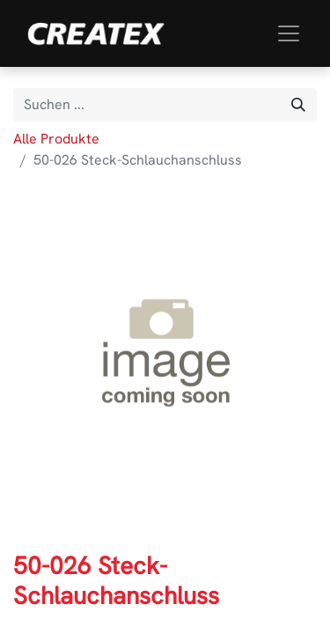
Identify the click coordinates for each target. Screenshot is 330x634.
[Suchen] (298, 105)
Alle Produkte (56, 138)
